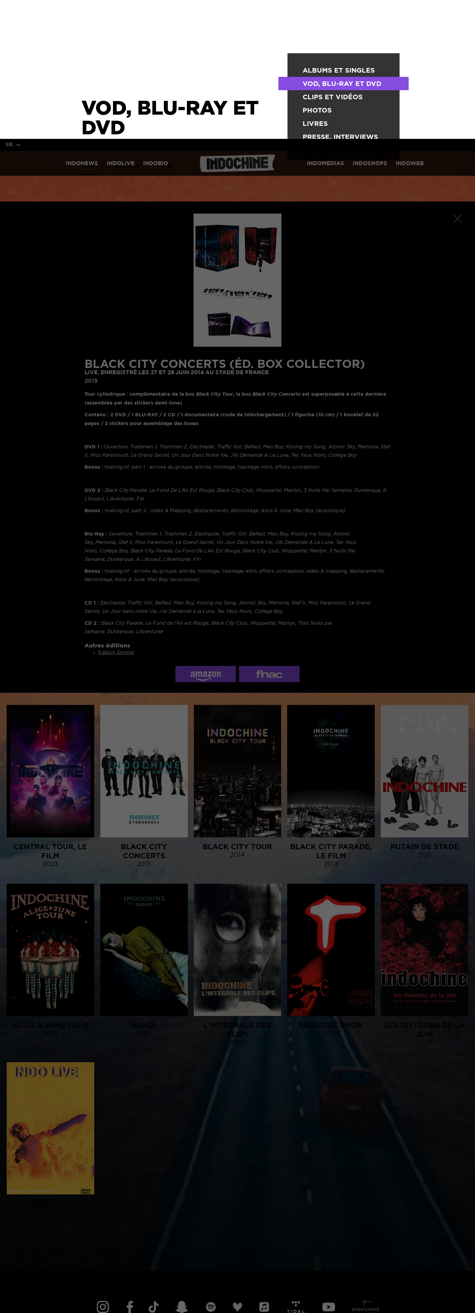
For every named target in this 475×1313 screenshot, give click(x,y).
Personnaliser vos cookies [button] (175, 1298)
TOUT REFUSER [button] (105, 1298)
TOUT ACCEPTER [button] (50, 1298)
